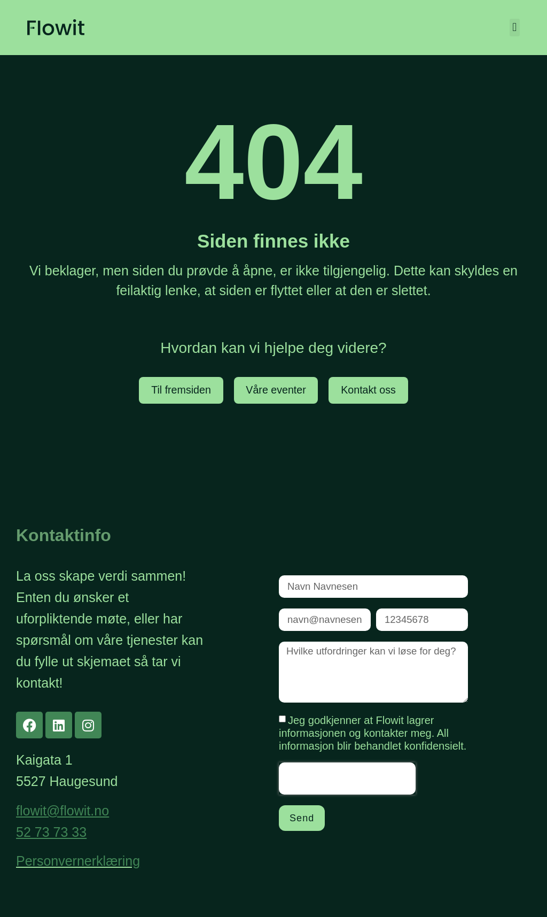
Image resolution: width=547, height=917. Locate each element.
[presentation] (347, 782)
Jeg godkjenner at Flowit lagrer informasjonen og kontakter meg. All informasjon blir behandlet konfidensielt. (372, 736)
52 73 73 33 (51, 831)
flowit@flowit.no (62, 810)
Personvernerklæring (78, 860)
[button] (515, 27)
